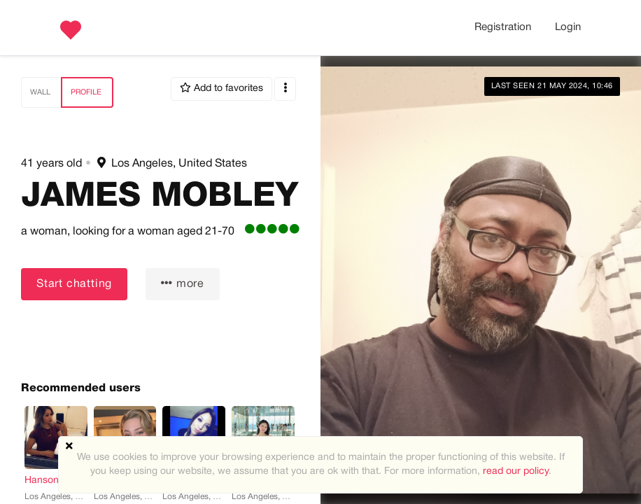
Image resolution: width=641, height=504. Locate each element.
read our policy (516, 471)
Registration (502, 27)
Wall (40, 92)
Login (568, 27)
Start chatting (74, 284)
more (182, 283)
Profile (86, 92)
